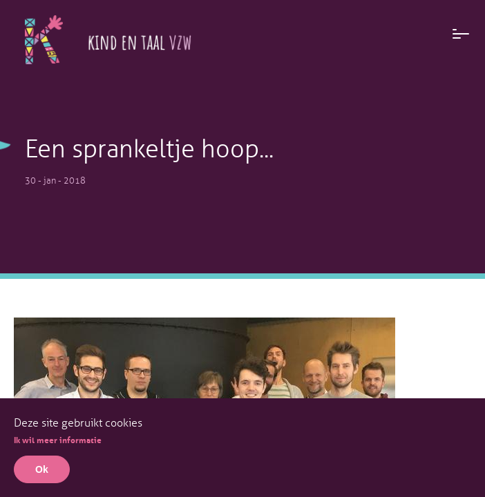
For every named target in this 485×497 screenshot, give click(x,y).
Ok (41, 469)
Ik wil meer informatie (58, 439)
